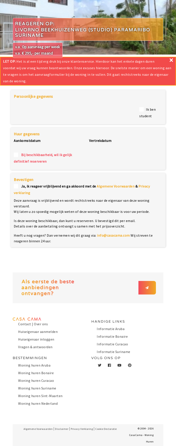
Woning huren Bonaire (36, 373)
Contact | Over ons (33, 324)
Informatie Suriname (113, 352)
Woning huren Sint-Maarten (40, 396)
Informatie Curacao (112, 344)
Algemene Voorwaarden (116, 186)
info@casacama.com (113, 235)
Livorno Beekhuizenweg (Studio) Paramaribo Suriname (82, 32)
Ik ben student (147, 112)
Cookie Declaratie (106, 429)
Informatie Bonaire (112, 336)
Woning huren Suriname (37, 388)
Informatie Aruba (110, 329)
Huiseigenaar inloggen (36, 339)
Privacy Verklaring (82, 429)
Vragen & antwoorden (35, 347)
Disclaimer (61, 429)
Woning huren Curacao (36, 380)
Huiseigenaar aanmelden (38, 331)
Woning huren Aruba (34, 365)
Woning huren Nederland (38, 403)
